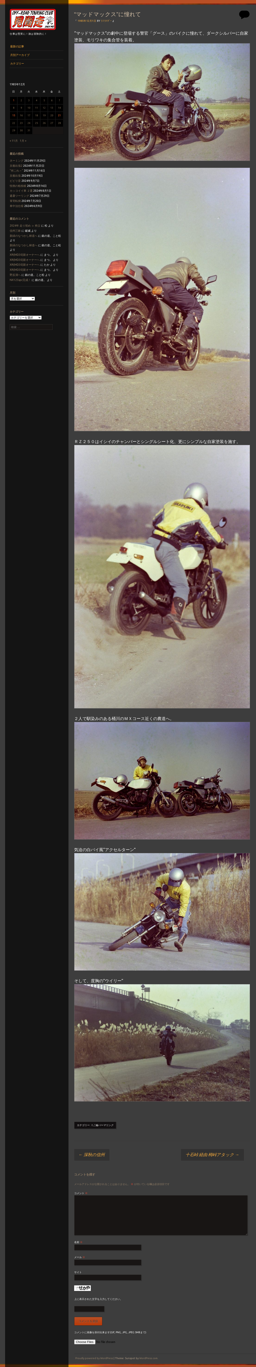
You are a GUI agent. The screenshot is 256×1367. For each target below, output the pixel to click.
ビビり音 (15, 180)
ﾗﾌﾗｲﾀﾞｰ (106, 20)
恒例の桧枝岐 (18, 185)
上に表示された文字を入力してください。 (98, 1299)
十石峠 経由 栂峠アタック (212, 1154)
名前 (78, 1242)
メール (79, 1257)
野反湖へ (15, 274)
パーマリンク (105, 1125)
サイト (78, 1272)
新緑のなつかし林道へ (23, 235)
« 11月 (14, 140)
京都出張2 (16, 165)
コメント (81, 1193)
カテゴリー (17, 63)
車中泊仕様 (17, 205)
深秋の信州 (92, 1154)
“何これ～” (16, 170)
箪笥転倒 (15, 200)
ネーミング (17, 160)
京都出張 (15, 175)
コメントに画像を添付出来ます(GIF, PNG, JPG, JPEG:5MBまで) (110, 1332)
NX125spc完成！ (20, 279)
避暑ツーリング (19, 195)
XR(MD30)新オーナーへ (25, 254)
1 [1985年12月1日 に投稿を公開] (13, 100)
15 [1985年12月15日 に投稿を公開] (13, 115)
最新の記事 (17, 46)
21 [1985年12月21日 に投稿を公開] (59, 115)
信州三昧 (15, 230)
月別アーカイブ (20, 54)
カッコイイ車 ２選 (21, 190)
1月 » (23, 140)
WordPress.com (148, 1358)
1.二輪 (94, 1125)
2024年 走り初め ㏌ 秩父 (25, 225)
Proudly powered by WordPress (94, 1358)
